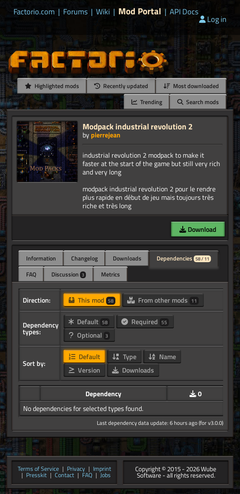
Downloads (127, 258)
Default (89, 322)
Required (145, 322)
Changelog (84, 258)
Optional (89, 335)
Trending (146, 101)
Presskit (36, 476)
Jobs (105, 476)
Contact (64, 476)
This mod (92, 300)
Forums (75, 12)
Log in (213, 19)
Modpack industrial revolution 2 (138, 126)
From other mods (163, 300)
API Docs (184, 12)
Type (124, 357)
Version (84, 370)
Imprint (102, 469)
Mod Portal (139, 11)
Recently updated (121, 85)
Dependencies (184, 258)
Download (197, 229)
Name (162, 357)
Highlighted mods (52, 85)
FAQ (31, 274)
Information (41, 258)
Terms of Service (38, 469)
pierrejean (105, 135)
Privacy (76, 469)
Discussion (68, 274)
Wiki (103, 12)
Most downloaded (191, 85)
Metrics (110, 274)
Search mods (198, 101)
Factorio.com (34, 12)
